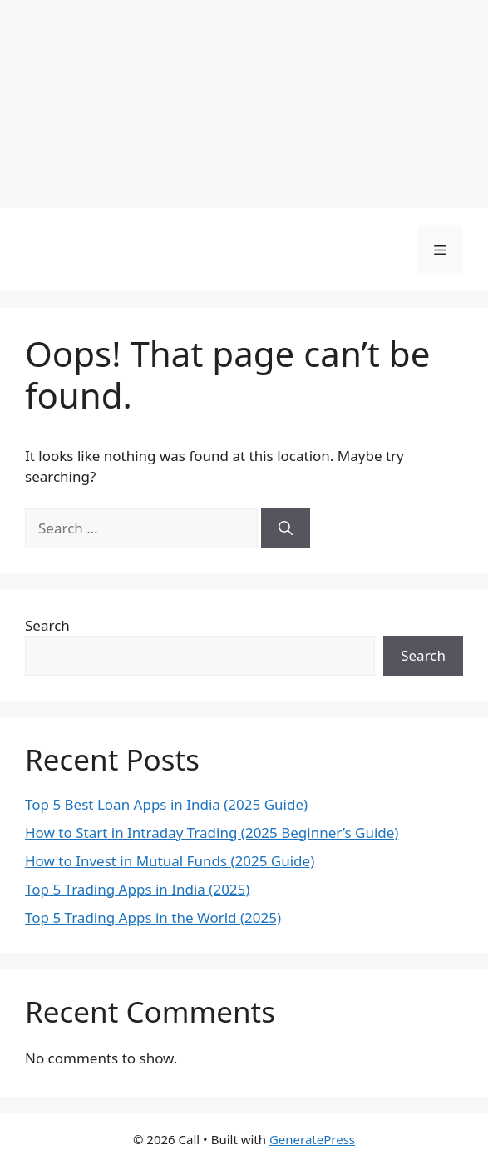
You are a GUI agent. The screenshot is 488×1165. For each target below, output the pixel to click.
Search (47, 625)
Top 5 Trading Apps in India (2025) (137, 889)
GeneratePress (312, 1139)
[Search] (285, 528)
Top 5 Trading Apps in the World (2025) (153, 917)
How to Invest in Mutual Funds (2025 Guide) (169, 860)
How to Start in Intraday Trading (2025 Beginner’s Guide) (211, 832)
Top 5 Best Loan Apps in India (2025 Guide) (166, 804)
